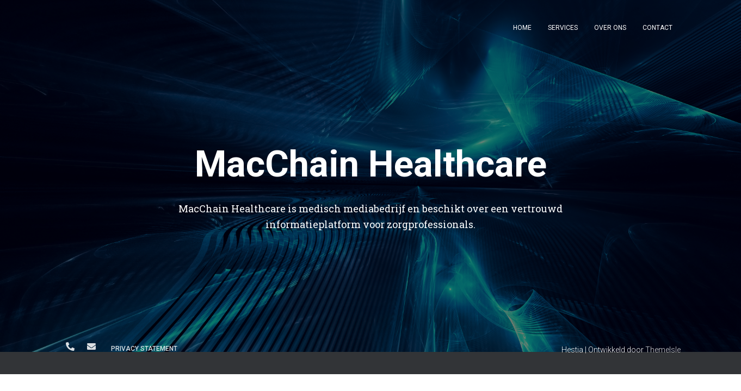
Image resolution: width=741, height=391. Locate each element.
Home (522, 27)
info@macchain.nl (91, 346)
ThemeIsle (663, 349)
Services (563, 27)
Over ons (610, 27)
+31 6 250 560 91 (70, 346)
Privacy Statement (144, 348)
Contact (657, 27)
